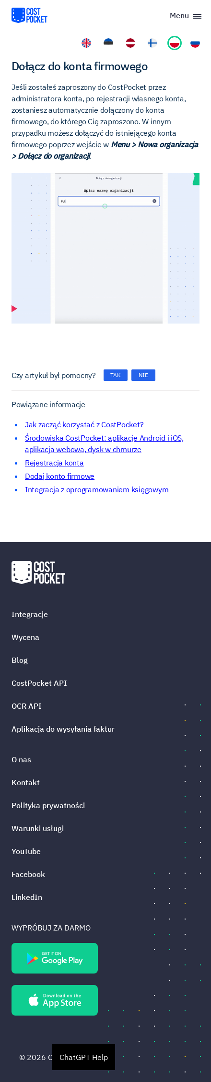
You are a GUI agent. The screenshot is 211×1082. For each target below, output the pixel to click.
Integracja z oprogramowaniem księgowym (96, 489)
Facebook (28, 874)
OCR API (27, 706)
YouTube (26, 851)
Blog (20, 660)
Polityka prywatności (48, 805)
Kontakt (26, 782)
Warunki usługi (38, 828)
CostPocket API (39, 683)
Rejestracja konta (54, 462)
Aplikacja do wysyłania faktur (63, 729)
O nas (21, 759)
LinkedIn (27, 897)
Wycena (25, 637)
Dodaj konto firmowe (59, 476)
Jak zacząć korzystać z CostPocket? (84, 424)
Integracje (30, 614)
